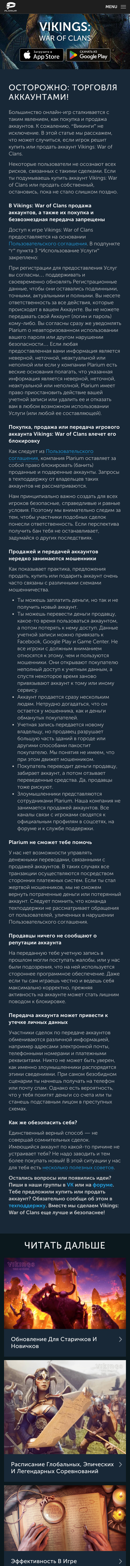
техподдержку (27, 1206)
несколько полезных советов (78, 1168)
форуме (103, 1185)
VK (70, 1185)
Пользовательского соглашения (48, 244)
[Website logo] (11, 7)
